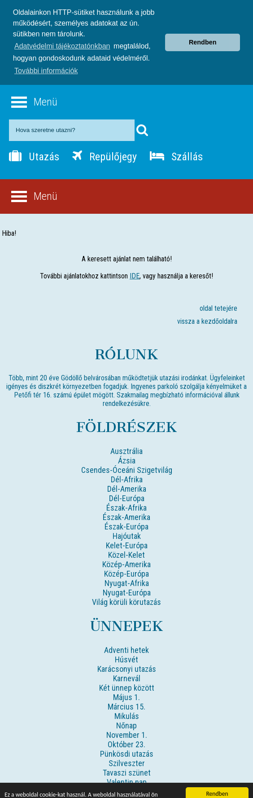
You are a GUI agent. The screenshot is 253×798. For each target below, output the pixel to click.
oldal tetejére (218, 293)
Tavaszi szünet (127, 757)
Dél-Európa (126, 483)
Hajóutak (127, 520)
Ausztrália (126, 436)
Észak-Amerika (126, 502)
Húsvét (126, 644)
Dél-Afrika (127, 464)
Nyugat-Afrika (127, 568)
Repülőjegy (104, 141)
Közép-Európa (126, 558)
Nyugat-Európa (127, 577)
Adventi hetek (126, 634)
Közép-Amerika (126, 549)
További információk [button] (46, 56)
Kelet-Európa (127, 530)
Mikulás (126, 700)
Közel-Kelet (126, 539)
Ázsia (126, 445)
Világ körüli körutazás (126, 586)
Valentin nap (127, 767)
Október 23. (126, 729)
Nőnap (126, 710)
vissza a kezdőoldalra (207, 306)
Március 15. (126, 691)
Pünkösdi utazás (126, 738)
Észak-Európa (126, 511)
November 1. (126, 719)
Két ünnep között (126, 672)
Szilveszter (127, 748)
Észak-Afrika (126, 492)
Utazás (34, 141)
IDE (135, 260)
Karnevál (126, 663)
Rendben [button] (203, 27)
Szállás (176, 141)
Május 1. (126, 682)
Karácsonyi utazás (126, 653)
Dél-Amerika (126, 473)
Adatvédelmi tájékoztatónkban (62, 31)
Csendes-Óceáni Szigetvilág (126, 454)
